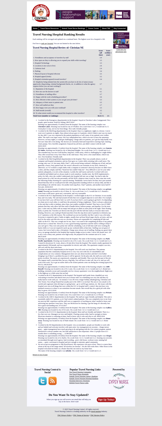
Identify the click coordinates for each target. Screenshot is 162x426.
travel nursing (96, 411)
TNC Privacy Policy (64, 415)
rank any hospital (47, 43)
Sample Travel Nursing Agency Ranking (83, 376)
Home (35, 28)
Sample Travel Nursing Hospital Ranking (83, 378)
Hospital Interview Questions (79, 381)
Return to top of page (40, 355)
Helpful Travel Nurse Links (79, 383)
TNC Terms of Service (81, 415)
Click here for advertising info (120, 51)
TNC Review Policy (97, 415)
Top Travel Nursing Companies (80, 372)
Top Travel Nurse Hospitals (79, 374)
